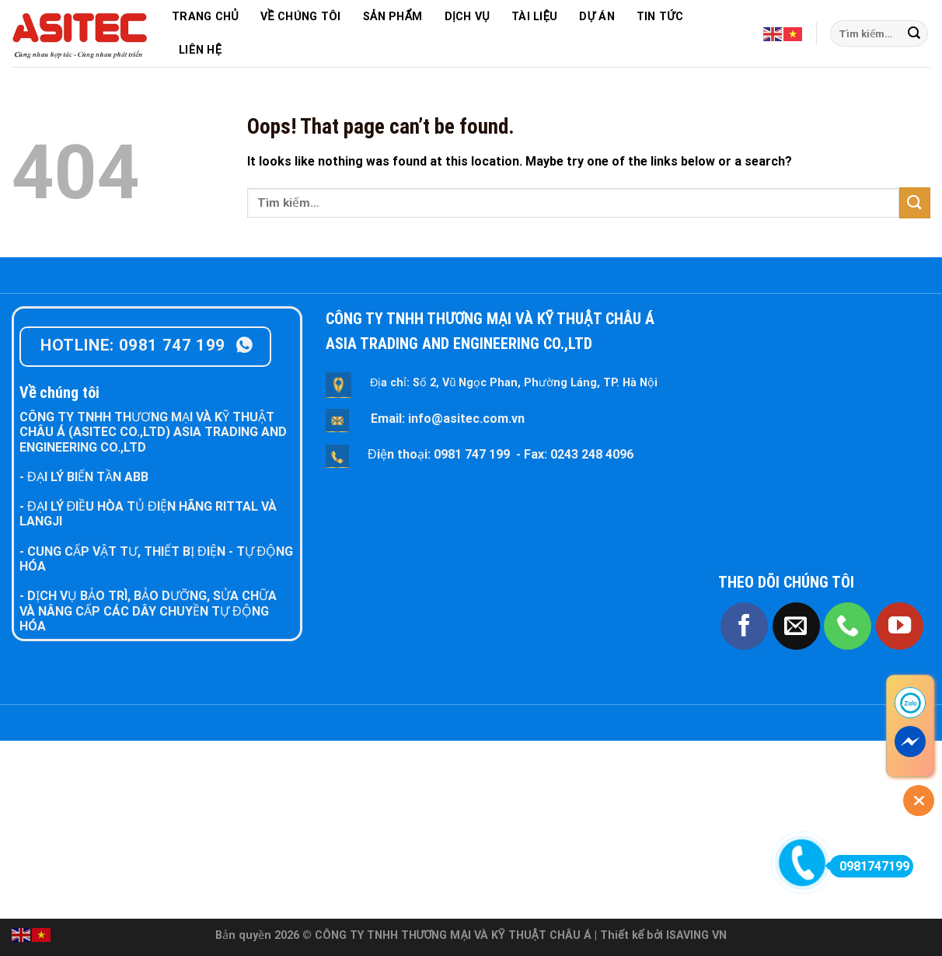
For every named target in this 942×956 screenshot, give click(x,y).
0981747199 (869, 866)
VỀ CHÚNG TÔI (300, 16)
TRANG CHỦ (205, 16)
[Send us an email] (796, 626)
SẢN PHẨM (393, 16)
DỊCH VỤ (467, 16)
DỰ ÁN (596, 16)
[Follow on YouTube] (899, 626)
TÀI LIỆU (534, 16)
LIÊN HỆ (200, 50)
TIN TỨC (660, 16)
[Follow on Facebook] (744, 626)
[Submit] (914, 33)
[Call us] (847, 626)
